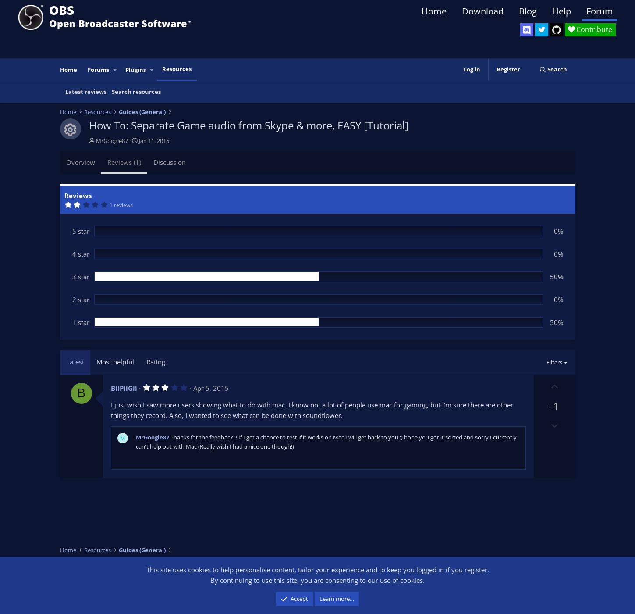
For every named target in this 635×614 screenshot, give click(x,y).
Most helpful (115, 361)
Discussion (169, 162)
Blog (528, 11)
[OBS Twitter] (541, 29)
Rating (155, 361)
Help (561, 11)
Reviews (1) (124, 162)
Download (483, 11)
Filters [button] (554, 362)
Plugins (135, 70)
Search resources (136, 92)
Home (434, 11)
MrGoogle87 (112, 141)
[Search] (553, 69)
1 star (80, 322)
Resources (177, 69)
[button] (115, 70)
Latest (75, 361)
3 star (80, 276)
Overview (80, 162)
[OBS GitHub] (556, 29)
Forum (599, 11)
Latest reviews (85, 92)
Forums (98, 70)
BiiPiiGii (124, 388)
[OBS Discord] (526, 29)
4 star (80, 254)
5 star (80, 231)
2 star (80, 299)
